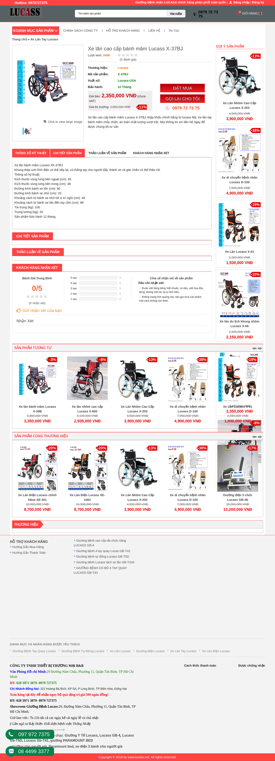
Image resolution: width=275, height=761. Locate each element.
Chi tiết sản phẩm (67, 153)
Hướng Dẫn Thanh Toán (29, 552)
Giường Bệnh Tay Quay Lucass (34, 651)
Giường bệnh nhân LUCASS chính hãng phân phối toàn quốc (180, 2)
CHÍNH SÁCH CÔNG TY (80, 30)
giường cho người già (29, 746)
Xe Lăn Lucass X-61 (239, 251)
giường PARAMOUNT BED (71, 740)
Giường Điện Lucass (150, 651)
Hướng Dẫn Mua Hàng (28, 547)
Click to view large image (65, 122)
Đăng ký (258, 2)
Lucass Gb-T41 (36, 740)
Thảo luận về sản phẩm (107, 153)
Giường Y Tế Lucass (81, 735)
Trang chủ (19, 39)
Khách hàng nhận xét (151, 153)
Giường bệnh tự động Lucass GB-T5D (102, 556)
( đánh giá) (128, 59)
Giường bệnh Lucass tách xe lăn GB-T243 (105, 562)
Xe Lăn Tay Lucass (44, 39)
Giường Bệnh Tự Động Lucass (82, 651)
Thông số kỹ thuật (31, 153)
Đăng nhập (242, 2)
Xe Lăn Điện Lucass (216, 651)
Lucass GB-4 (110, 735)
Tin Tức (174, 30)
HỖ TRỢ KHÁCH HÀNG (123, 30)
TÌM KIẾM (176, 14)
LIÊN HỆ (154, 30)
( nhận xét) (37, 303)
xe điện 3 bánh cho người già (98, 746)
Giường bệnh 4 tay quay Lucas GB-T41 (103, 551)
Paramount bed (61, 746)
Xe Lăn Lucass (120, 651)
